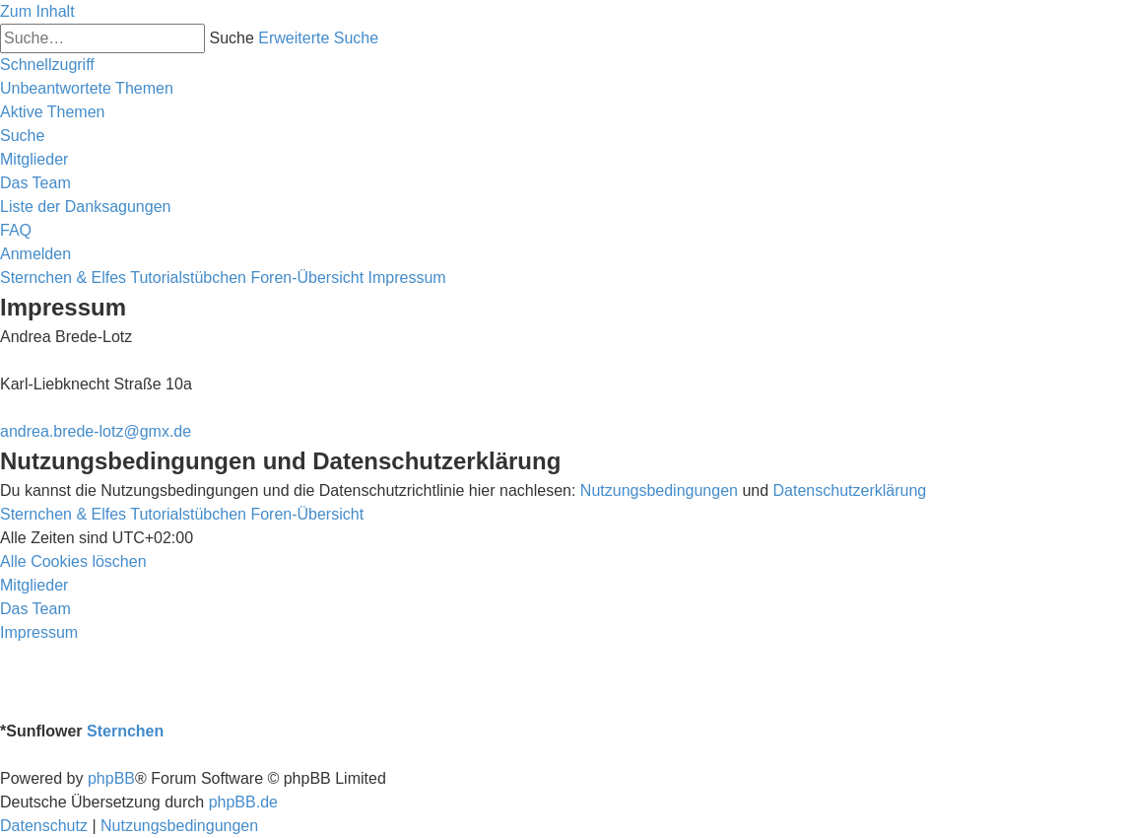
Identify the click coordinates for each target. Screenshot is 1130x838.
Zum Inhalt (37, 11)
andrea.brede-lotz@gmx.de (95, 431)
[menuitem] (86, 88)
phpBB (111, 778)
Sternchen (125, 731)
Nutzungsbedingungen (659, 490)
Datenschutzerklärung (850, 490)
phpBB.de (243, 802)
